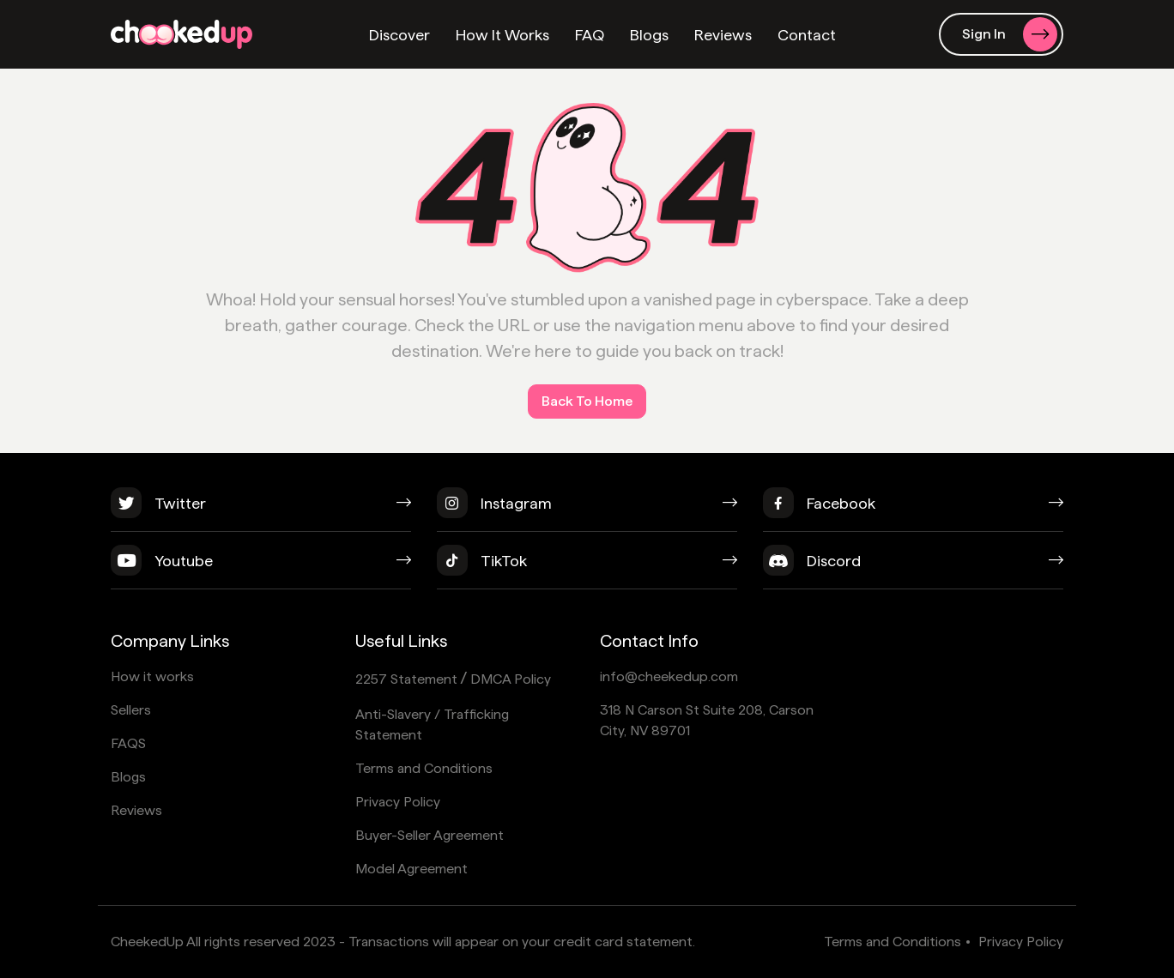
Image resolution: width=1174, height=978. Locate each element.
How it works (152, 676)
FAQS (128, 743)
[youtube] (261, 567)
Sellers (131, 710)
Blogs (649, 35)
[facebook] (913, 509)
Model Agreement (411, 868)
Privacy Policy (397, 801)
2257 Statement (406, 679)
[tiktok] (587, 567)
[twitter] (261, 509)
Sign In (1009, 34)
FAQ (589, 35)
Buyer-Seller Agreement (429, 835)
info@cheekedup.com (669, 676)
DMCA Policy (510, 679)
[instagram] (587, 509)
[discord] (913, 567)
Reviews (723, 35)
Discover (399, 35)
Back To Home (587, 401)
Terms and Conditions (424, 768)
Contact (807, 35)
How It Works (502, 35)
